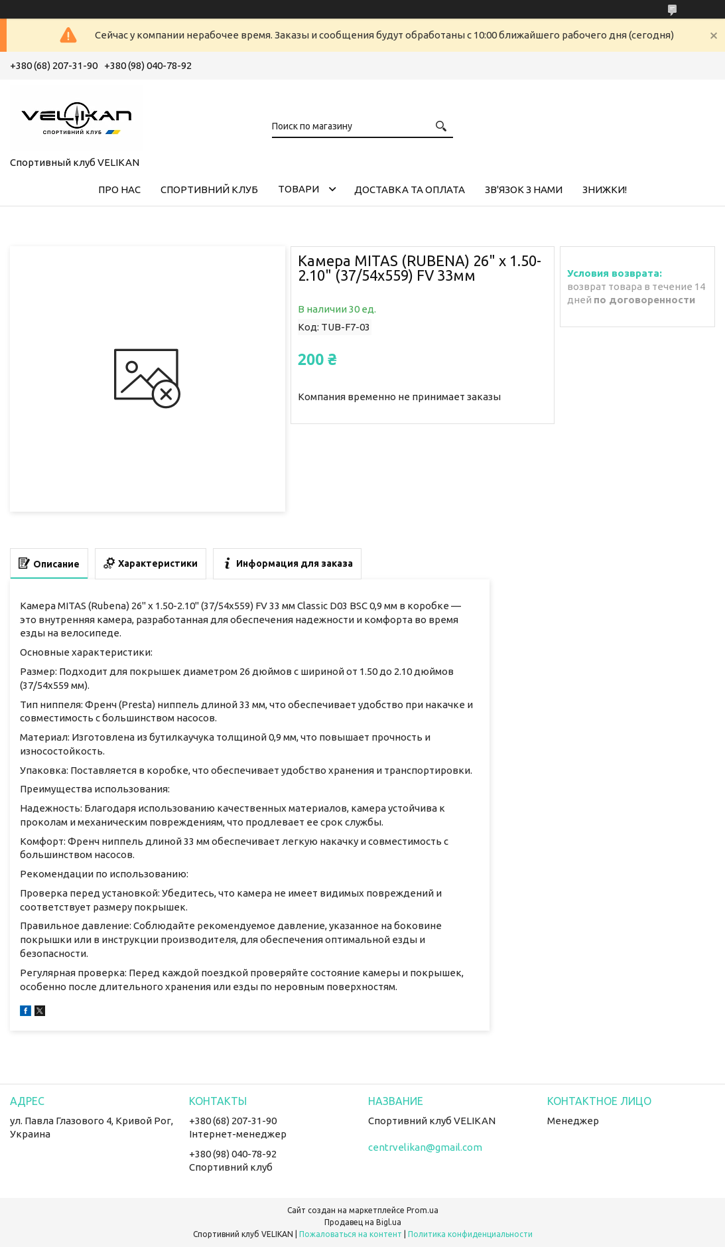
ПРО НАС (119, 189)
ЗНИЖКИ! (604, 189)
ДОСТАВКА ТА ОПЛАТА (409, 189)
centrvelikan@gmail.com (425, 1147)
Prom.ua (422, 1210)
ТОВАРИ (298, 188)
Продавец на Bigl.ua (362, 1222)
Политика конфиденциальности (470, 1234)
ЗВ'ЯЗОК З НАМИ (523, 189)
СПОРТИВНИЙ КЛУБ (209, 189)
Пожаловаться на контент (350, 1234)
